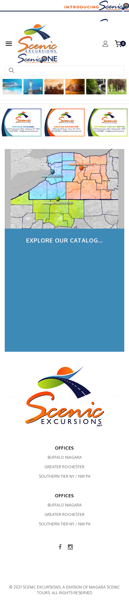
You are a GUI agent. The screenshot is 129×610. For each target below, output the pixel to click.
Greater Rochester (64, 466)
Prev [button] (18, 90)
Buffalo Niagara (65, 457)
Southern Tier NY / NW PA (65, 476)
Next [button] (110, 90)
